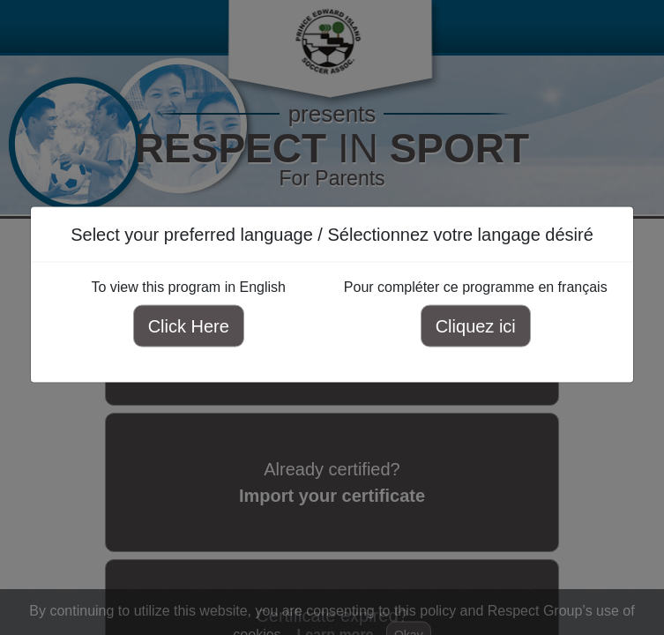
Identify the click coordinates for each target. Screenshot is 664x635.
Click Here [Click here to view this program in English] (188, 326)
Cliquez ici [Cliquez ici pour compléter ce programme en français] (476, 326)
